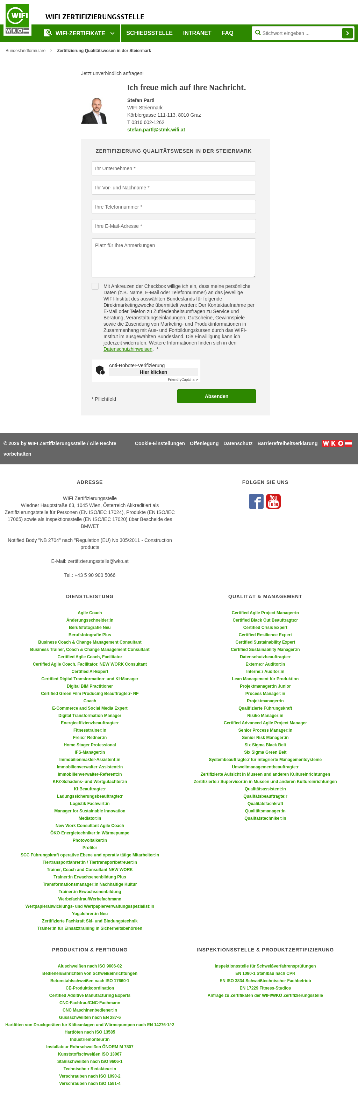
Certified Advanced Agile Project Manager (265, 722)
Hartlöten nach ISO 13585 (90, 1032)
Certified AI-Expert (90, 671)
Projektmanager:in (265, 700)
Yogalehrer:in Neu (90, 913)
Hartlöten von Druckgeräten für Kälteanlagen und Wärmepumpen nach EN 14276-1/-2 (89, 1024)
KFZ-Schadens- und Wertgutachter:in (90, 781)
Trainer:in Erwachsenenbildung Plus (89, 877)
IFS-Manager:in (90, 752)
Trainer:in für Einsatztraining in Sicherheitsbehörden (89, 928)
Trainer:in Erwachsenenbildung (90, 891)
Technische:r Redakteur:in (90, 1068)
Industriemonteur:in (89, 1039)
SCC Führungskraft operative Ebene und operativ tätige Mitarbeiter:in (90, 855)
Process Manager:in (265, 693)
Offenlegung (204, 443)
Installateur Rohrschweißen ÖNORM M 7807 (89, 1046)
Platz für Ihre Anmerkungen (125, 245)
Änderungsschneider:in (90, 620)
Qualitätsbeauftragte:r (265, 796)
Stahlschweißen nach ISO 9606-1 (90, 1061)
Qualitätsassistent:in (265, 789)
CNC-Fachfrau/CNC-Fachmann (89, 1002)
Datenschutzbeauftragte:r (265, 656)
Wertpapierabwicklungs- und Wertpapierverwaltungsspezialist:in (90, 906)
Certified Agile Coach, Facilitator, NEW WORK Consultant (90, 664)
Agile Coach (90, 612)
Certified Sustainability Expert (265, 642)
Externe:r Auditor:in (265, 664)
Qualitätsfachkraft (265, 803)
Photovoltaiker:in (90, 840)
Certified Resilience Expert (265, 634)
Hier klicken (153, 372)
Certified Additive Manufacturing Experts (89, 995)
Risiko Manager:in (265, 715)
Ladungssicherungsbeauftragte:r (90, 796)
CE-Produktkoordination (90, 988)
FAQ (228, 33)
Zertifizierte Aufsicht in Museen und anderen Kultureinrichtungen (265, 774)
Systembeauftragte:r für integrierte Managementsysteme (265, 759)
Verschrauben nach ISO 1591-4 (89, 1083)
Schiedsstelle (149, 33)
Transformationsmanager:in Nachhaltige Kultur (90, 884)
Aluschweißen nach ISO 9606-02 (90, 966)
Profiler (90, 847)
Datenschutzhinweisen (127, 349)
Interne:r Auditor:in (265, 671)
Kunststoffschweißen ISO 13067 (90, 1054)
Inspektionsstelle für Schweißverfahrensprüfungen (265, 966)
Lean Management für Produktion (265, 678)
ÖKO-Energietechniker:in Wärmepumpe (89, 833)
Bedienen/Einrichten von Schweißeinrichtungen (89, 973)
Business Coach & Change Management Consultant (89, 642)
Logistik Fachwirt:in (89, 803)
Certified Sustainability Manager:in (265, 649)
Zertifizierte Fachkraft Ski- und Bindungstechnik (89, 921)
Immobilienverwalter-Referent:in (90, 774)
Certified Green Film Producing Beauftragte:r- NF (89, 693)
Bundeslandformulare (25, 50)
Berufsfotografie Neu (89, 627)
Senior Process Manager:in (265, 730)
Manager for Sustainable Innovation (89, 811)
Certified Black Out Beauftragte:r (265, 620)
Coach (90, 700)
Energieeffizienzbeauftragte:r (90, 722)
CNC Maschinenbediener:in (90, 1010)
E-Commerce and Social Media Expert (89, 708)
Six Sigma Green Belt (265, 752)
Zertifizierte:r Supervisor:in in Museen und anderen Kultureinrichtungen (265, 781)
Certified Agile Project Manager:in (265, 612)
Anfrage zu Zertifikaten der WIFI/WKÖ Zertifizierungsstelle (265, 995)
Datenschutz (237, 443)
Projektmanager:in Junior (265, 686)
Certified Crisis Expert (265, 627)
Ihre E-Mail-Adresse (116, 226)
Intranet (197, 33)
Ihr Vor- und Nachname (120, 187)
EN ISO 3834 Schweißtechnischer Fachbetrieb (265, 980)
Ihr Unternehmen (113, 168)
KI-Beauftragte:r (90, 789)
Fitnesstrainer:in (89, 730)
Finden (347, 33)
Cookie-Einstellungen (160, 443)
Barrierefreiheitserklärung (287, 443)
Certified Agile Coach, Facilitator (90, 656)
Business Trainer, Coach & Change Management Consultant (89, 649)
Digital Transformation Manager (89, 715)
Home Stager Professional (90, 745)
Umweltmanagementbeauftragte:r (265, 767)
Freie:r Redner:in (90, 737)
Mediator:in (90, 818)
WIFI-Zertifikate (75, 32)
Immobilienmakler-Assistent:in (90, 759)
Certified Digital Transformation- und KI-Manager (89, 678)
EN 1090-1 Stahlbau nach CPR (265, 973)
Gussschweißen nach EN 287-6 (90, 1017)
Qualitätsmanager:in (265, 811)
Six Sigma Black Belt (265, 745)
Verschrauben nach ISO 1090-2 (89, 1076)
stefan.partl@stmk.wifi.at (156, 129)
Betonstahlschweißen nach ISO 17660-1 (89, 980)
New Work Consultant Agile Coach (90, 825)
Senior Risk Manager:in (265, 737)
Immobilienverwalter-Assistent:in (90, 767)
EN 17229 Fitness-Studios (265, 988)
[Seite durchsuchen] (303, 33)
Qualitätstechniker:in (265, 818)
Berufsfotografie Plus (90, 634)
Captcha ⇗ (183, 380)
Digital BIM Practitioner (90, 686)
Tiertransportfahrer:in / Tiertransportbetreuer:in (90, 862)
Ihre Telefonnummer (116, 206)
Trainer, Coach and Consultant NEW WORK (90, 869)
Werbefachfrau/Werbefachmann (89, 899)
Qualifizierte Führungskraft (265, 708)
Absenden (217, 396)
